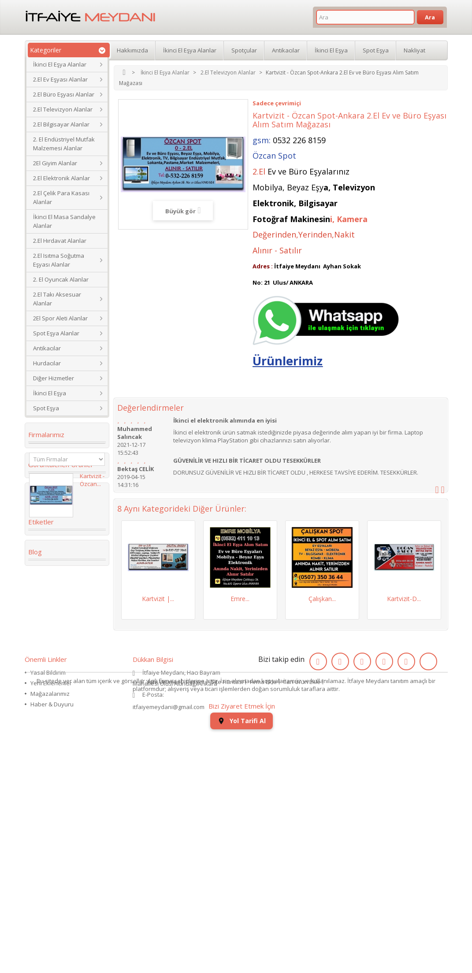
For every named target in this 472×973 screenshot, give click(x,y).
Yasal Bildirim (48, 856)
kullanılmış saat (56, 739)
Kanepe (44, 699)
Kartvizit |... (158, 598)
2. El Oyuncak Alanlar (61, 279)
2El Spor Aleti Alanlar (60, 318)
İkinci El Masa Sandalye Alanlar (64, 221)
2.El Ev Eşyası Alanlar (60, 79)
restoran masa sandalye (55, 682)
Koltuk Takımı (74, 593)
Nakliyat (414, 50)
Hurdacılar (47, 363)
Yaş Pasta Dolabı (57, 713)
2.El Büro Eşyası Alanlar (63, 94)
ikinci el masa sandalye (53, 609)
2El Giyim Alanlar (55, 163)
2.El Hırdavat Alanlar (59, 241)
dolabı (42, 666)
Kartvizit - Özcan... (92, 511)
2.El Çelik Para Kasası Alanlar (61, 197)
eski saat (81, 726)
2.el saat (45, 726)
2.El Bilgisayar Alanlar (61, 124)
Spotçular (244, 50)
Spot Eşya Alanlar (56, 333)
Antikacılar (47, 348)
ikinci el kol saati (58, 752)
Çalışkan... (322, 598)
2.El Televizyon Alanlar (63, 109)
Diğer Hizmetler (53, 378)
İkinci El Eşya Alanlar (59, 64)
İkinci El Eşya (49, 393)
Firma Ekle (263, 911)
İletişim (195, 911)
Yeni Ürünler (162, 911)
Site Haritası (227, 911)
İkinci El (44, 639)
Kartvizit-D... (404, 598)
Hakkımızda (132, 50)
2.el (38, 593)
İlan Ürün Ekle (301, 911)
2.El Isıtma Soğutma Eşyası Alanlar (58, 260)
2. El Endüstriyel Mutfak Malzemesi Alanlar (64, 143)
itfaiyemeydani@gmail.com (168, 891)
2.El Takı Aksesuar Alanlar (57, 298)
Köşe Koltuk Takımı (61, 653)
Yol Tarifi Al (241, 960)
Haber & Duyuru (52, 888)
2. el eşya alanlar (57, 626)
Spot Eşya (46, 408)
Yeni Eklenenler (51, 867)
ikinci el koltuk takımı (65, 765)
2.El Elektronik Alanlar (61, 178)
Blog (35, 794)
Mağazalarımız (50, 877)
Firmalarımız (46, 434)
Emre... (239, 598)
